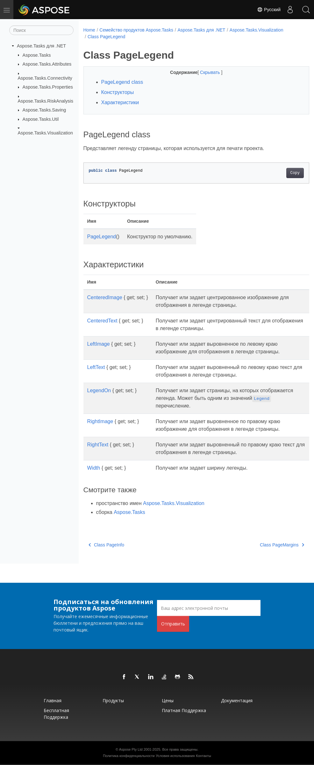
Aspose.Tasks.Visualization (45, 132)
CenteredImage (104, 297)
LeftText (96, 367)
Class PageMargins (266, 544)
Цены (168, 700)
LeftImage (98, 344)
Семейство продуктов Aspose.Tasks (136, 29)
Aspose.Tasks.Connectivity (45, 77)
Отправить (173, 624)
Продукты (113, 700)
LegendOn (99, 390)
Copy (279, 173)
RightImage (100, 421)
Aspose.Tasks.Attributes (47, 64)
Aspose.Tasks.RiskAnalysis (45, 100)
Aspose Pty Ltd (131, 749)
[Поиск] (41, 30)
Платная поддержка (184, 710)
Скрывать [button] (202, 72)
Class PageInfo (106, 544)
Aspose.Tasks (37, 54)
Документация (237, 700)
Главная (52, 700)
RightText (98, 444)
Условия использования (175, 756)
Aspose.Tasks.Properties (48, 87)
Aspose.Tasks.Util (41, 119)
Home (89, 29)
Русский (269, 9)
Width (93, 468)
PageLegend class (122, 82)
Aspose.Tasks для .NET (41, 45)
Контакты (203, 756)
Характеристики (120, 102)
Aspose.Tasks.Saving (44, 109)
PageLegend (101, 236)
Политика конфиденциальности (128, 756)
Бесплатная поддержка (56, 713)
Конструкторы (117, 92)
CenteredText (102, 320)
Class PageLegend (106, 36)
